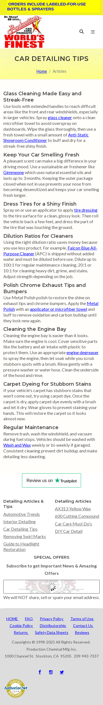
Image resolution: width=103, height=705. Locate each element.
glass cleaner (60, 117)
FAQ (29, 618)
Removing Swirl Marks (24, 536)
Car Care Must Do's (73, 523)
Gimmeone (13, 172)
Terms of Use (82, 618)
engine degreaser (82, 352)
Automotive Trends (21, 514)
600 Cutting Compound (77, 516)
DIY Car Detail (68, 531)
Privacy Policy (52, 618)
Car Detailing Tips (20, 528)
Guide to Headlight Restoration (21, 546)
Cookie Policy (22, 625)
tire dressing (86, 209)
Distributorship (53, 625)
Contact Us (83, 625)
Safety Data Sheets (51, 632)
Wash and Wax (17, 444)
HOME (12, 618)
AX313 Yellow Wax (73, 508)
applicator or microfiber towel (58, 309)
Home (42, 71)
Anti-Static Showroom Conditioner (46, 137)
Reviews (82, 632)
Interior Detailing (19, 521)
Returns (21, 632)
